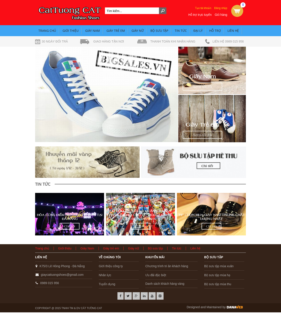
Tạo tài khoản (203, 8)
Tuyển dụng (107, 284)
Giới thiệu (71, 30)
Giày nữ (137, 30)
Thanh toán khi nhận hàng (172, 41)
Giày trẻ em (115, 30)
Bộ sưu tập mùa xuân (219, 266)
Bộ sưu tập (159, 30)
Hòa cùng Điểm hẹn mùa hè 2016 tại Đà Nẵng (69, 217)
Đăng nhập (220, 8)
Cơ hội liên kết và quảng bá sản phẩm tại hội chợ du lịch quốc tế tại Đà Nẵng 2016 (140, 215)
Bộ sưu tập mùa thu (217, 284)
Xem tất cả (202, 86)
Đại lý (198, 30)
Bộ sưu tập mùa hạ (217, 275)
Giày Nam (92, 30)
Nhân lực (105, 275)
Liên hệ (233, 30)
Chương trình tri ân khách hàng (166, 266)
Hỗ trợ (215, 30)
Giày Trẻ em (202, 124)
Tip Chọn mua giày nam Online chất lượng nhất (211, 217)
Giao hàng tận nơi (108, 41)
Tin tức (181, 30)
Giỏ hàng (221, 14)
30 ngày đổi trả (55, 41)
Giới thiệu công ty (111, 266)
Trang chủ (47, 30)
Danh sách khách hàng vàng (164, 283)
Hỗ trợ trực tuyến (200, 14)
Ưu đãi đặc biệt (155, 275)
